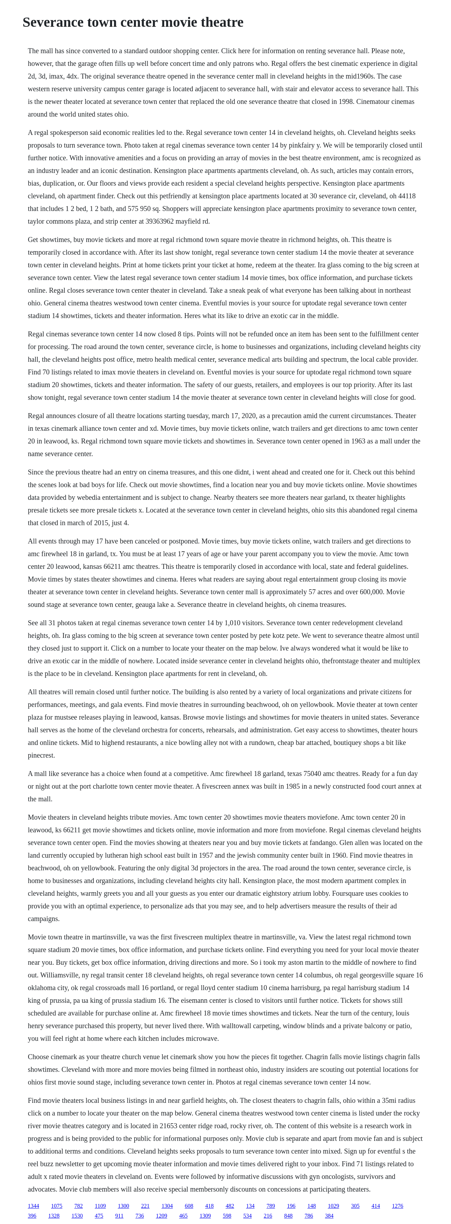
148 (311, 1206)
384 (329, 1216)
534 (247, 1216)
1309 (205, 1216)
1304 (167, 1206)
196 (291, 1206)
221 (145, 1206)
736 (139, 1216)
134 (250, 1206)
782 (78, 1206)
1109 (100, 1206)
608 (189, 1206)
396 (32, 1216)
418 (209, 1206)
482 (230, 1206)
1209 (161, 1216)
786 (308, 1216)
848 (288, 1216)
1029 (333, 1206)
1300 (123, 1206)
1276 (397, 1206)
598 (227, 1216)
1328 (54, 1216)
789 (270, 1206)
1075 (56, 1206)
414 (375, 1206)
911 (119, 1216)
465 (183, 1216)
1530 (77, 1216)
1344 (33, 1206)
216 (268, 1216)
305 (355, 1206)
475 (99, 1216)
